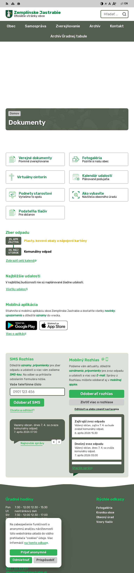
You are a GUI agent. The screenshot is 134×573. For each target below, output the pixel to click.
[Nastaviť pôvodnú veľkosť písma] (109, 3)
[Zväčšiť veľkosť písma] (114, 3)
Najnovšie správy (32, 381)
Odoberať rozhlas (96, 332)
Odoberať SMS (27, 340)
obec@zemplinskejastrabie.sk (26, 510)
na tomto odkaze (22, 542)
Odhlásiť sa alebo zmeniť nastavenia (97, 347)
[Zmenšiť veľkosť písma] (106, 3)
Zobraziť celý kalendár (21, 199)
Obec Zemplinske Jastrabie (47, 538)
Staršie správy (82, 406)
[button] (54, 380)
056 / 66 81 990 (17, 506)
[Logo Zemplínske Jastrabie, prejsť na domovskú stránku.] (33, 14)
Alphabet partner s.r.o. (57, 534)
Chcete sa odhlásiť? (22, 348)
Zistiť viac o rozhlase (96, 340)
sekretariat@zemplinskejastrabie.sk (31, 514)
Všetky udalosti (17, 227)
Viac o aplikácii (16, 272)
